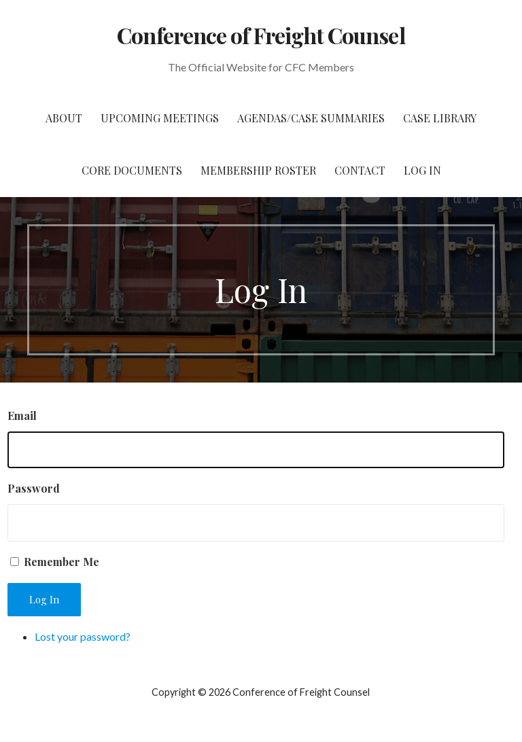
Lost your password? (82, 636)
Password (33, 488)
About (64, 118)
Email (22, 415)
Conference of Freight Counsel (260, 35)
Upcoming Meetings (160, 118)
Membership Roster (258, 170)
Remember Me (61, 561)
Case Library (439, 118)
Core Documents (132, 170)
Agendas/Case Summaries (311, 118)
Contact (359, 170)
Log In (422, 170)
